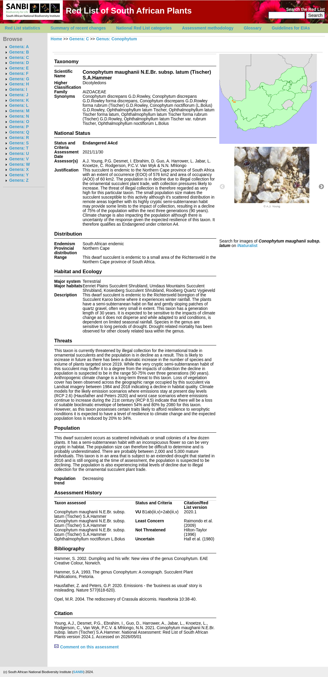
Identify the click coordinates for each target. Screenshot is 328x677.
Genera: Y (19, 175)
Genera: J (18, 95)
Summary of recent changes (78, 28)
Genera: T (19, 148)
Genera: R (19, 137)
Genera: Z (19, 180)
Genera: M (19, 111)
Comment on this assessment (86, 647)
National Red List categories (144, 28)
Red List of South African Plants (129, 10)
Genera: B (19, 52)
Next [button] (321, 187)
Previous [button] (222, 187)
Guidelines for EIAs (291, 28)
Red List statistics (22, 28)
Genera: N (19, 116)
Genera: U (19, 153)
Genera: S (19, 143)
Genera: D (19, 62)
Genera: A (19, 47)
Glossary (253, 28)
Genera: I (18, 89)
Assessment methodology (207, 28)
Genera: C (19, 57)
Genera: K (19, 100)
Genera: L (19, 105)
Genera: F (19, 73)
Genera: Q (19, 132)
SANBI (78, 672)
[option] (272, 177)
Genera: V (19, 159)
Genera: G (19, 79)
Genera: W (19, 164)
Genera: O (19, 121)
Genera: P (19, 127)
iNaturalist (247, 245)
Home (56, 39)
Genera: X (19, 169)
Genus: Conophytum (116, 39)
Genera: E (19, 68)
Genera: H (19, 84)
